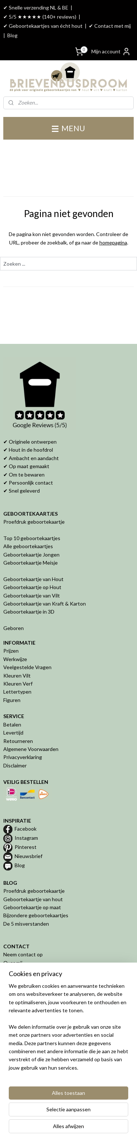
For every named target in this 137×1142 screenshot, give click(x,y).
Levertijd (13, 732)
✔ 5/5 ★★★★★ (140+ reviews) (39, 17)
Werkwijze (15, 659)
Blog (12, 35)
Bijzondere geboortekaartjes (35, 915)
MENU (68, 128)
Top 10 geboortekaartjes (31, 538)
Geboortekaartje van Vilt (32, 595)
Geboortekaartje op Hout (32, 587)
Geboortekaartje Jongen (31, 554)
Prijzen (11, 651)
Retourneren (18, 741)
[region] (68, 1030)
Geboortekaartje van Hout (33, 579)
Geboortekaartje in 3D (28, 611)
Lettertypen (17, 691)
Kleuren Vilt (17, 675)
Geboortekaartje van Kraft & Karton (44, 603)
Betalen (12, 724)
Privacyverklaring (22, 757)
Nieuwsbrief (28, 856)
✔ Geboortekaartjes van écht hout (43, 26)
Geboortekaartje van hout (33, 899)
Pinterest (26, 847)
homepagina (113, 242)
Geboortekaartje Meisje (30, 562)
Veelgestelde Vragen (27, 667)
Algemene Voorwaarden (30, 749)
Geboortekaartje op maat (32, 907)
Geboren (13, 628)
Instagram (26, 838)
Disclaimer (15, 765)
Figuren (11, 700)
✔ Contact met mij (110, 26)
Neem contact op (23, 954)
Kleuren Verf (18, 683)
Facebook (26, 829)
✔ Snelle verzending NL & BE (35, 7)
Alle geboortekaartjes (28, 546)
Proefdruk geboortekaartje (34, 522)
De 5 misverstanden (26, 924)
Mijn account (111, 51)
